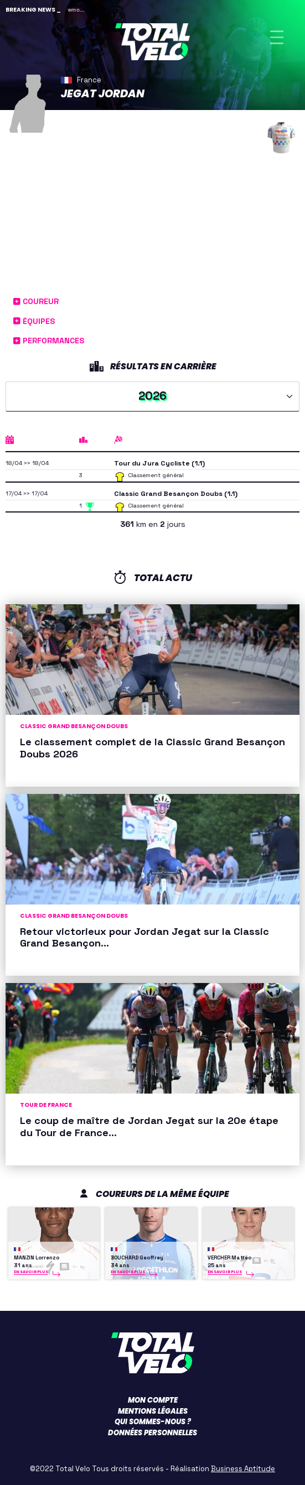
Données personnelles (152, 1433)
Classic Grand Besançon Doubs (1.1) (175, 493)
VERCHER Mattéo (229, 1258)
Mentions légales (153, 1411)
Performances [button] (48, 341)
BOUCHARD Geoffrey (137, 1258)
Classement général (156, 475)
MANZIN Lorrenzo (36, 1258)
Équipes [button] (34, 321)
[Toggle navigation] (277, 37)
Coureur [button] (36, 301)
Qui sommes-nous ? (153, 1421)
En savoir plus (31, 1271)
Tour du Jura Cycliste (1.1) (159, 463)
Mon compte (153, 1400)
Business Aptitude (243, 1468)
